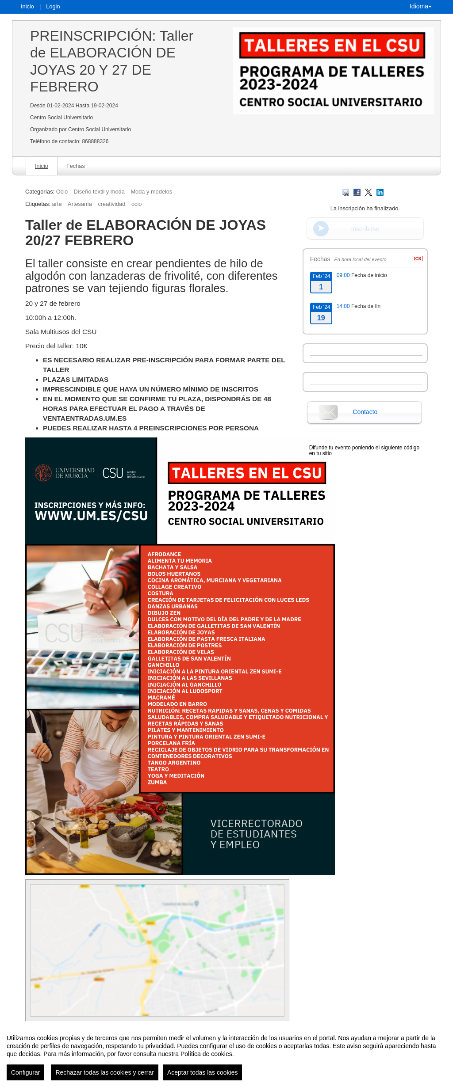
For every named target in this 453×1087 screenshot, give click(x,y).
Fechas (75, 166)
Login (53, 6)
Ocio (62, 191)
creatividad (111, 204)
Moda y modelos (151, 191)
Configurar (25, 1072)
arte (56, 204)
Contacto (365, 411)
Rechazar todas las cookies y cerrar (104, 1072)
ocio (136, 204)
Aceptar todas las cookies (202, 1072)
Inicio (27, 6)
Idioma (421, 6)
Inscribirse (365, 228)
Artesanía (80, 204)
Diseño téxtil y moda (99, 191)
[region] (226, 1054)
